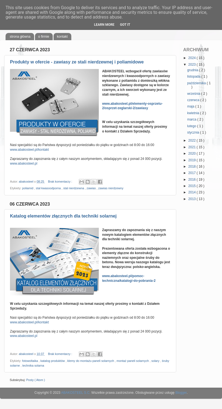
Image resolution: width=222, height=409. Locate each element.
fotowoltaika (30, 360)
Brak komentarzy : (60, 181)
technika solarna (33, 365)
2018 (192, 166)
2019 (192, 160)
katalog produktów (53, 360)
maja (191, 106)
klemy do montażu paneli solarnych (91, 360)
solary (156, 360)
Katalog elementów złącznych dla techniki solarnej (63, 216)
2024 (192, 58)
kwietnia (193, 113)
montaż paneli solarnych (133, 360)
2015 (192, 186)
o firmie (43, 37)
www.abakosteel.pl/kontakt (29, 150)
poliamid (28, 188)
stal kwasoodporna (49, 188)
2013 (192, 199)
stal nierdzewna (74, 188)
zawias (92, 188)
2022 (192, 140)
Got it (125, 25)
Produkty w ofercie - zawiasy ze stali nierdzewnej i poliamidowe (77, 62)
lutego (192, 126)
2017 (192, 173)
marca (192, 119)
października (197, 83)
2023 (192, 65)
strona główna (20, 37)
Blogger (181, 393)
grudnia (193, 70)
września (194, 94)
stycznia (193, 132)
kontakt (62, 37)
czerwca (193, 100)
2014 (192, 192)
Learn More (104, 25)
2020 (192, 153)
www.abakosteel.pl (23, 163)
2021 (192, 147)
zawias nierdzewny (110, 188)
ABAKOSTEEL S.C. (75, 393)
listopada (194, 76)
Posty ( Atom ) (35, 380)
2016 (192, 180)
